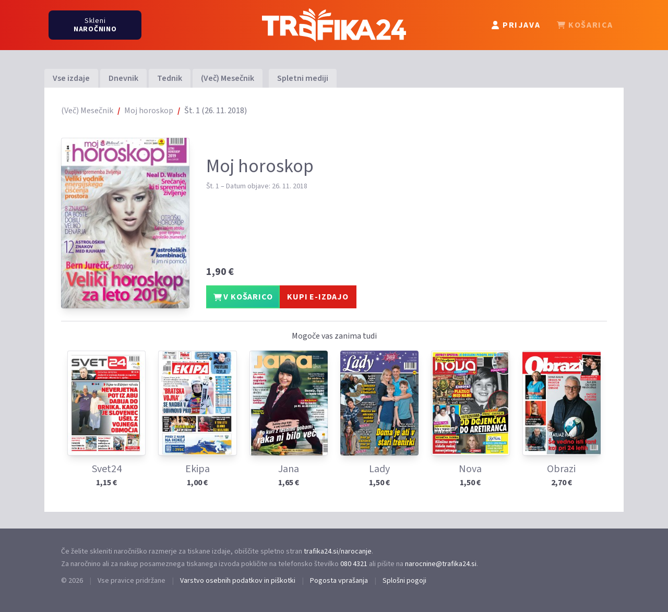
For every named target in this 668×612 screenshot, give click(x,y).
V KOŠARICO (243, 297)
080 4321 (353, 564)
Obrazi (561, 469)
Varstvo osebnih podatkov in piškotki (237, 580)
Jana (288, 469)
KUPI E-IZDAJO (317, 297)
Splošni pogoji (404, 580)
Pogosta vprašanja (339, 580)
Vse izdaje (71, 78)
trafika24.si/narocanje (338, 551)
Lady (379, 469)
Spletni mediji (302, 78)
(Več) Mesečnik (227, 78)
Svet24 (107, 469)
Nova (470, 469)
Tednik (169, 78)
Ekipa (197, 469)
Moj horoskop (148, 110)
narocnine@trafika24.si (440, 564)
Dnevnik (123, 78)
